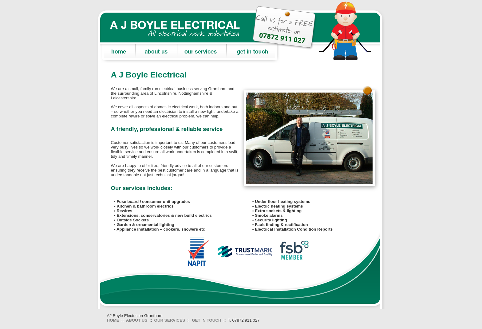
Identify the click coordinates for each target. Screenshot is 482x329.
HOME (113, 320)
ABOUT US (137, 320)
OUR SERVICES (169, 320)
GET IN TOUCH (206, 320)
